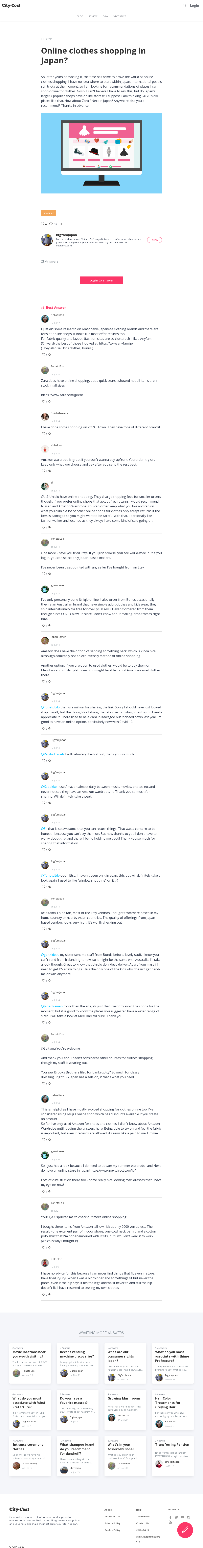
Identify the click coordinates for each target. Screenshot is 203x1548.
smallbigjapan (172, 1456)
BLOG (80, 16)
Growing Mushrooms (124, 1393)
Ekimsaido (75, 1463)
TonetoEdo (57, 366)
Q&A (105, 16)
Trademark (143, 1511)
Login (194, 5)
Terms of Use (112, 1511)
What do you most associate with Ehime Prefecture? (172, 1351)
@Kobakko (49, 784)
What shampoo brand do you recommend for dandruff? (77, 1444)
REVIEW (93, 16)
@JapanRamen (52, 1002)
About (108, 1505)
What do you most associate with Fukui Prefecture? (28, 1397)
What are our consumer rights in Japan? (123, 1351)
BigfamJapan (66, 235)
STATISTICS (119, 16)
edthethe (56, 1254)
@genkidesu (50, 951)
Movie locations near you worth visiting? (29, 1349)
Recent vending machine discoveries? (77, 1349)
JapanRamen (58, 635)
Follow (154, 240)
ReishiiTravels (59, 412)
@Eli (44, 826)
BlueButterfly (29, 1458)
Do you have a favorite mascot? (74, 1395)
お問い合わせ (142, 1525)
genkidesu (57, 584)
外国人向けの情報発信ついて (148, 1534)
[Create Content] (185, 1530)
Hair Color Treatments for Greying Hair (167, 1397)
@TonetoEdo (50, 705)
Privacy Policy (112, 1518)
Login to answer (101, 280)
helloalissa (57, 314)
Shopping (48, 212)
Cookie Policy (112, 1525)
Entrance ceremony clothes (27, 1442)
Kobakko (56, 444)
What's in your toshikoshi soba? (121, 1442)
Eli (52, 481)
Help (139, 1505)
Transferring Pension (172, 1440)
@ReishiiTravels (53, 752)
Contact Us (142, 1518)
